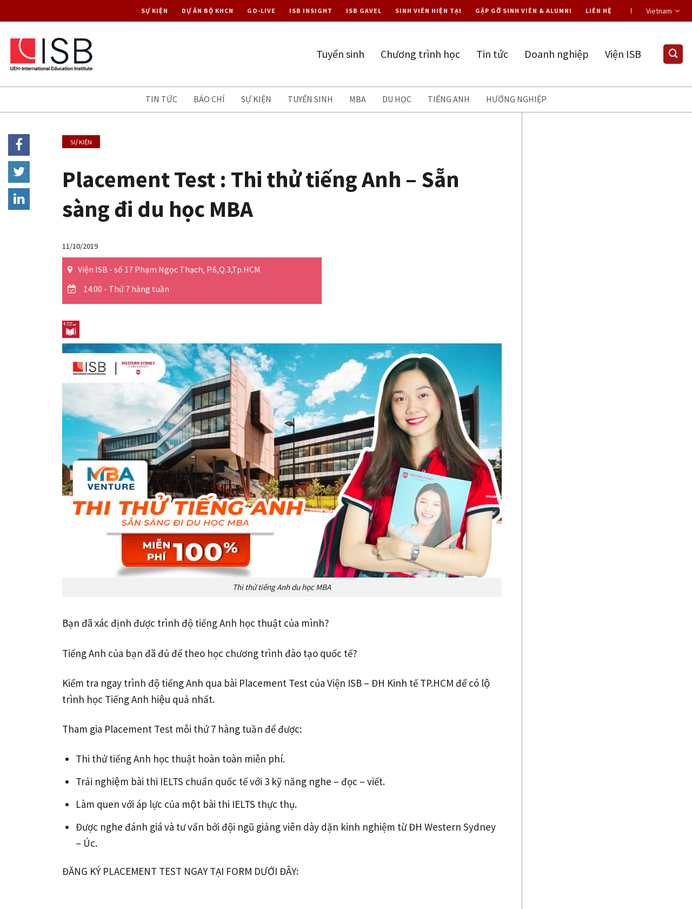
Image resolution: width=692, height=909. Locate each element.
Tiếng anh (449, 99)
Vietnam (663, 11)
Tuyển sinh (340, 54)
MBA (357, 99)
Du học (396, 99)
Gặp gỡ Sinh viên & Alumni (523, 10)
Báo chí (209, 99)
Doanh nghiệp (556, 54)
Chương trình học (420, 54)
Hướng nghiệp (516, 99)
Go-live (261, 10)
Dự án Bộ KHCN (208, 10)
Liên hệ (598, 10)
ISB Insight (310, 10)
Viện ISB (623, 54)
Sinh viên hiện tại (428, 10)
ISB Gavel (364, 10)
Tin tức (492, 54)
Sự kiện (154, 10)
